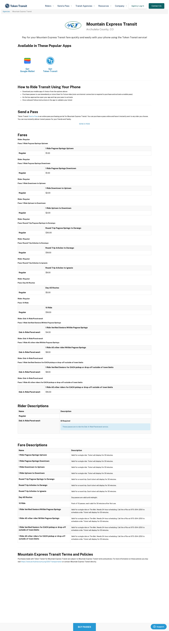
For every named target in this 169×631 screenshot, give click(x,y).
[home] (16, 6)
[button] (49, 6)
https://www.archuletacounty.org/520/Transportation (41, 562)
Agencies (6, 11)
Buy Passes (84, 627)
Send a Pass (33, 116)
